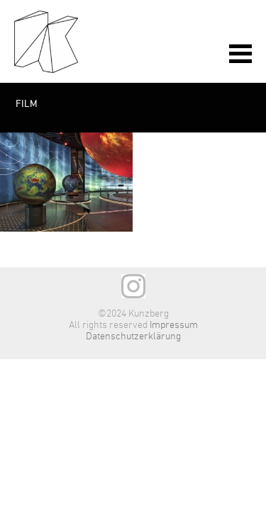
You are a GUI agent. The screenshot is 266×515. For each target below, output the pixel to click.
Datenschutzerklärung (133, 336)
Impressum (174, 325)
